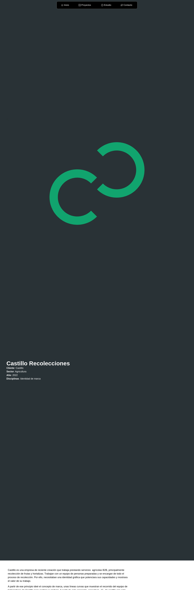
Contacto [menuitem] (128, 5)
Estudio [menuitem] (107, 5)
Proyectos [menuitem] (86, 5)
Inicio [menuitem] (66, 5)
